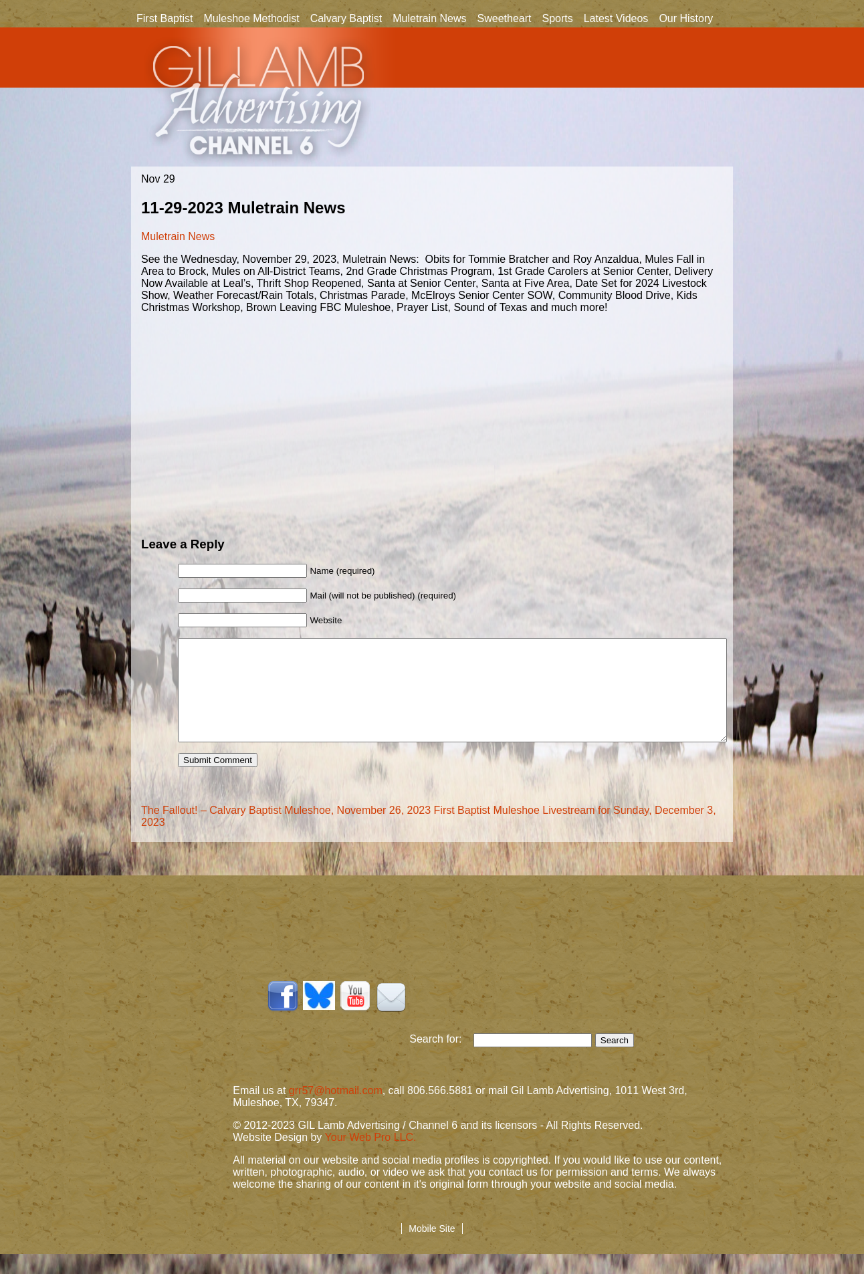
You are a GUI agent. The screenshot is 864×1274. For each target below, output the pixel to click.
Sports (557, 18)
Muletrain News (429, 18)
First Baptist (164, 18)
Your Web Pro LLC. (371, 1157)
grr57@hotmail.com (336, 1110)
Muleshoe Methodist (251, 18)
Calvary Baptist (346, 18)
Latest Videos (616, 18)
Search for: (441, 1059)
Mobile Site (432, 1248)
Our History (685, 19)
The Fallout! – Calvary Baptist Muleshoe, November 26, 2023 (286, 830)
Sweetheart (504, 18)
